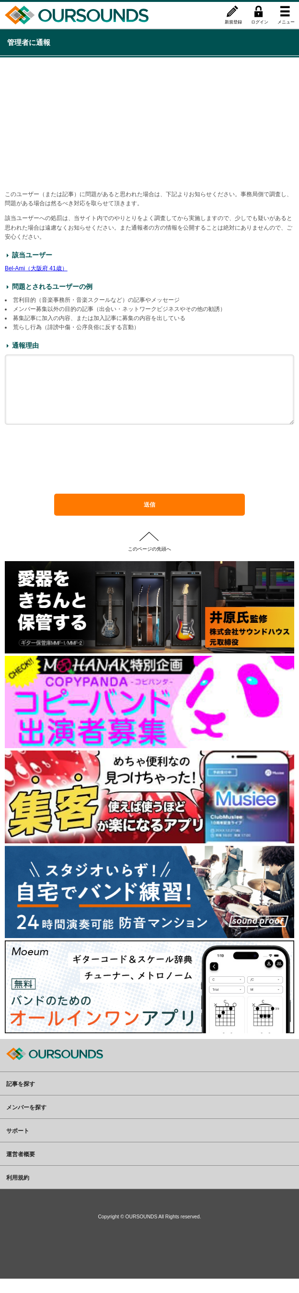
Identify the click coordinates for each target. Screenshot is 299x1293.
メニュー (286, 22)
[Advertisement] (149, 123)
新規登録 (233, 22)
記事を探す (20, 1098)
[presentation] (149, 478)
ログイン (259, 22)
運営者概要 (20, 1168)
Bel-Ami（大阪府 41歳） (36, 268)
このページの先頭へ (149, 562)
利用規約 (17, 1191)
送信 (149, 519)
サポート (17, 1145)
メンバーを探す (26, 1121)
